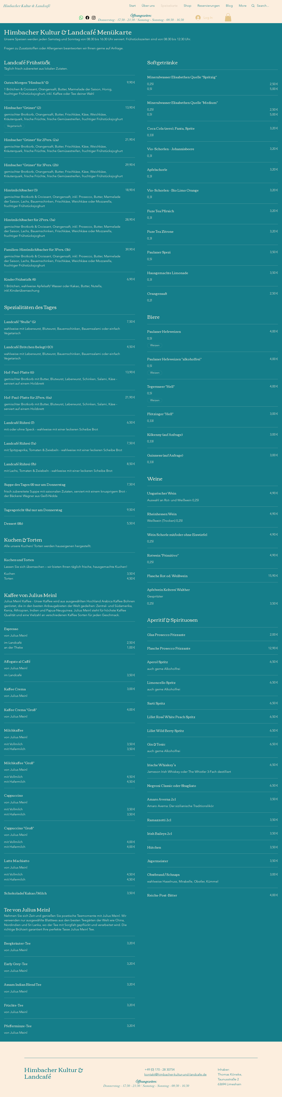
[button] (228, 17)
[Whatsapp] (81, 17)
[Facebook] (87, 17)
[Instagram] (93, 17)
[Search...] (263, 6)
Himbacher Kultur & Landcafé (26, 6)
